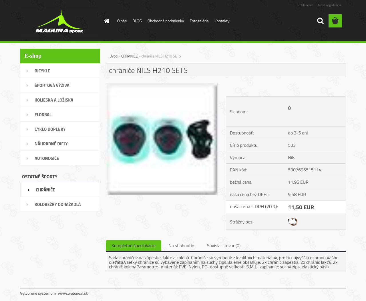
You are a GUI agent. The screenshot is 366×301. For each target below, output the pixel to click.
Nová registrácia (329, 5)
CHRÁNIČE (45, 190)
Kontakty (222, 21)
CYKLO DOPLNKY (50, 129)
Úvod (114, 56)
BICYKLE (42, 71)
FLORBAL (43, 114)
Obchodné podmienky (166, 21)
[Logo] (59, 21)
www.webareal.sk (73, 293)
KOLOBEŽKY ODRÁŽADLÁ (58, 204)
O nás (122, 21)
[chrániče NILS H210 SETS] (161, 85)
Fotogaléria (199, 21)
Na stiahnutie (181, 245)
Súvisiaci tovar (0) (223, 245)
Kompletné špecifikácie (134, 245)
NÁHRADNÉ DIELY (51, 143)
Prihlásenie (305, 5)
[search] (320, 20)
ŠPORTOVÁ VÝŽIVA (52, 85)
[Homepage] (106, 20)
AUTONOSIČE (47, 158)
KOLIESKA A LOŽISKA (54, 100)
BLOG (137, 21)
